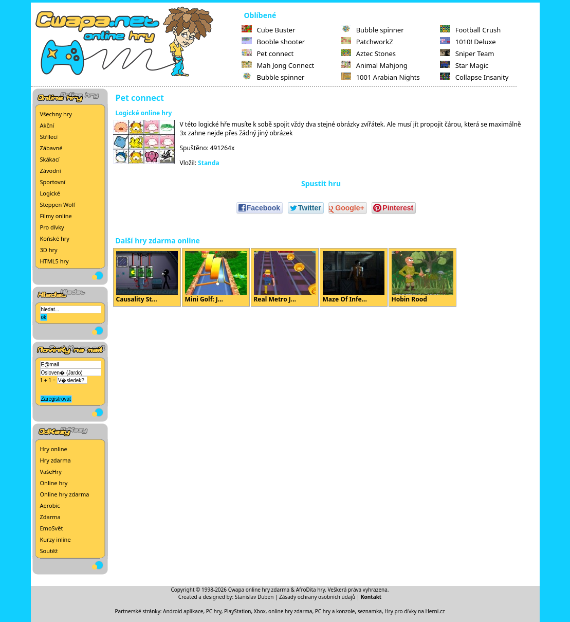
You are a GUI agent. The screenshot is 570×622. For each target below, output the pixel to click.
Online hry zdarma (64, 494)
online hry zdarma (290, 611)
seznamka (370, 611)
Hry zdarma (55, 460)
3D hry (49, 250)
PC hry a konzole (335, 611)
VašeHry (51, 471)
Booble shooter (273, 41)
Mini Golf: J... (216, 277)
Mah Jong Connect (278, 65)
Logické (50, 193)
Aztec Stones (368, 53)
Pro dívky (52, 227)
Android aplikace (183, 611)
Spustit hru (321, 183)
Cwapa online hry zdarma (259, 589)
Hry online (53, 449)
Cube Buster (269, 29)
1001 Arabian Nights (380, 77)
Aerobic (50, 505)
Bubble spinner (273, 77)
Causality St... (147, 277)
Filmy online (56, 216)
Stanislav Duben (254, 596)
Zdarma (50, 517)
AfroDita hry (310, 589)
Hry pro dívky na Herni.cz (414, 611)
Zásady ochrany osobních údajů (317, 596)
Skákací (50, 159)
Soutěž (49, 551)
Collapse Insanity (474, 77)
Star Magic (464, 65)
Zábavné (51, 148)
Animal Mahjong (374, 65)
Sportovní (53, 182)
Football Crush (470, 29)
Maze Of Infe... (353, 277)
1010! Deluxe (468, 41)
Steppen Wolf (58, 204)
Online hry (54, 483)
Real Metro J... (285, 277)
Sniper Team (467, 53)
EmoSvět (51, 528)
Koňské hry (54, 238)
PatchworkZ (367, 41)
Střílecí (49, 136)
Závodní (50, 170)
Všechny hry (56, 114)
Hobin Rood (422, 277)
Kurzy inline (55, 539)
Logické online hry (144, 113)
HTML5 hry (54, 261)
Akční (47, 125)
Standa (208, 162)
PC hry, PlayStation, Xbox (236, 611)
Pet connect (268, 53)
